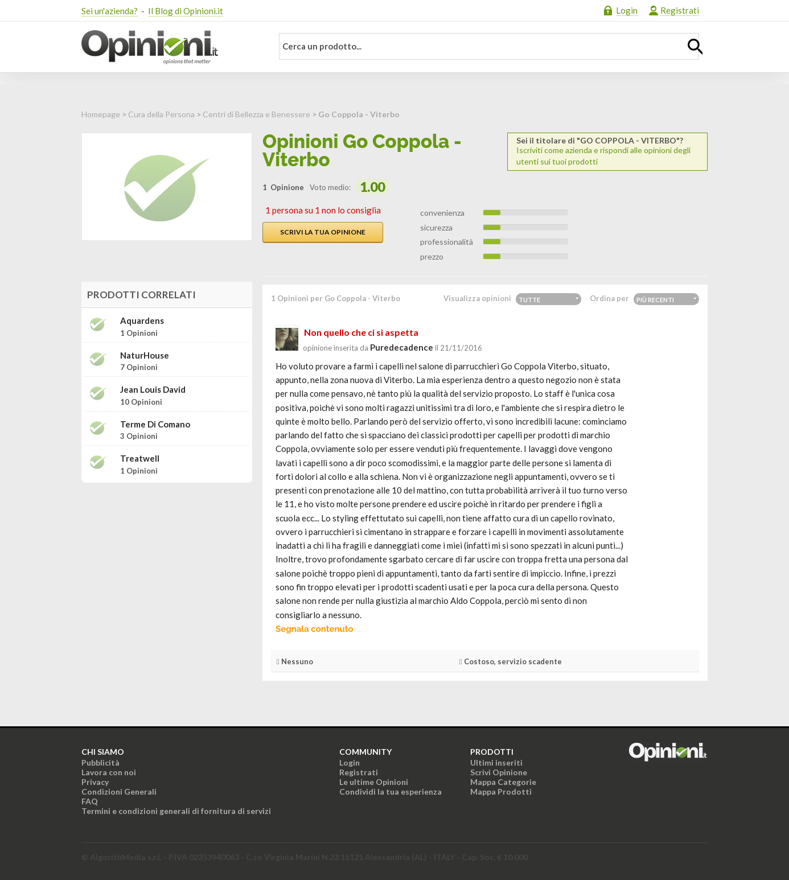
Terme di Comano (155, 424)
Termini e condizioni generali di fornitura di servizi (176, 811)
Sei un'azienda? (109, 11)
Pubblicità (100, 762)
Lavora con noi (108, 772)
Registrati (679, 10)
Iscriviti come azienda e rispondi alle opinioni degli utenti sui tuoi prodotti (607, 151)
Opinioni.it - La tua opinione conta (169, 47)
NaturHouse (144, 355)
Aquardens (142, 321)
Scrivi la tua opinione (322, 232)
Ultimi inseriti (496, 762)
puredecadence (401, 347)
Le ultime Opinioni (373, 782)
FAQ (89, 801)
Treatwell (139, 458)
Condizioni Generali (119, 791)
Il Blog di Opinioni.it (185, 11)
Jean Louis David (153, 389)
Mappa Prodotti (501, 791)
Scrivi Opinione (498, 772)
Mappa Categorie (503, 782)
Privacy (95, 782)
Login (627, 10)
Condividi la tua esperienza (390, 791)
